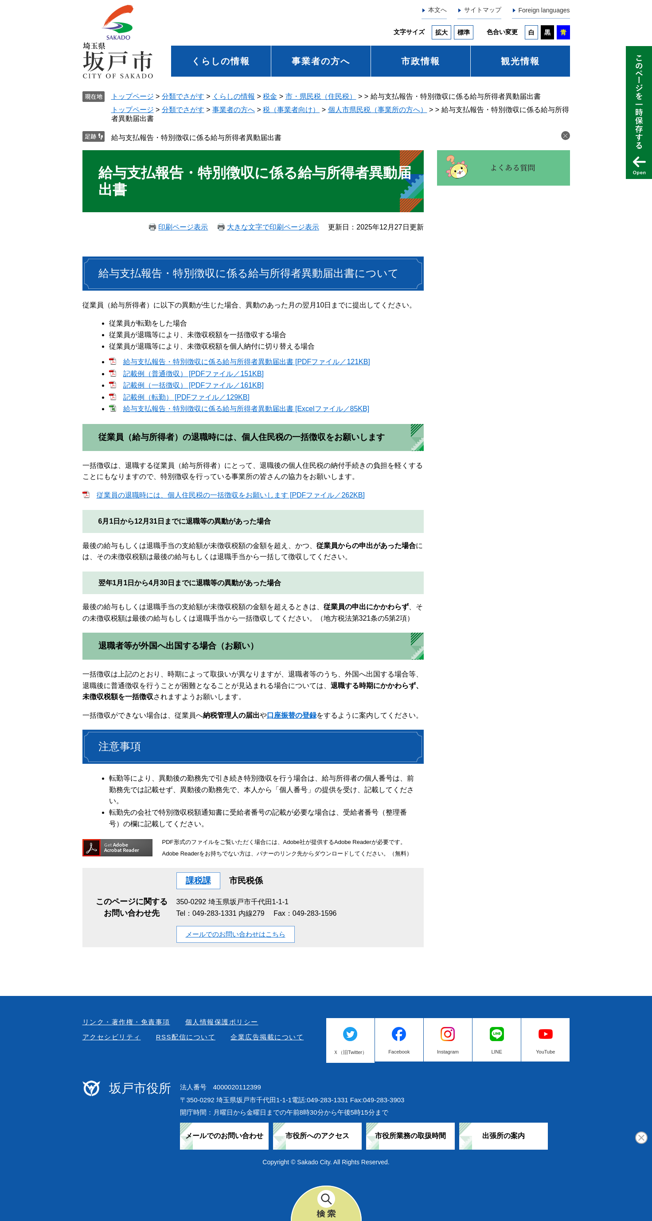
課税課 (198, 880)
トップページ (132, 96)
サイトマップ (482, 9)
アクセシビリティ (111, 1037)
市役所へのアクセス (317, 1135)
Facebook (399, 1051)
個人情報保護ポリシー (221, 1022)
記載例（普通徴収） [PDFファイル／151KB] (193, 373)
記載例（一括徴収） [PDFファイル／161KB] (193, 385)
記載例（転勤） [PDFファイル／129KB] (186, 397)
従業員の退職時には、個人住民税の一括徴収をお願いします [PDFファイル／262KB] (231, 495)
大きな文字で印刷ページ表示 (273, 227)
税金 (270, 96)
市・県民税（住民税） (320, 96)
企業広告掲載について (267, 1037)
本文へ (437, 9)
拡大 (441, 32)
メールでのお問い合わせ (224, 1135)
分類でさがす (183, 96)
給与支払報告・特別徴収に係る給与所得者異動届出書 (196, 137)
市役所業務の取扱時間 (410, 1135)
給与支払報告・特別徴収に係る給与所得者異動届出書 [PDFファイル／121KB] (246, 362)
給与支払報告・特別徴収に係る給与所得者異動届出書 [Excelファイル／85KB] (246, 408)
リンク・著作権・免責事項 (126, 1022)
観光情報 (520, 61)
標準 (463, 32)
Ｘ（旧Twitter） (350, 1052)
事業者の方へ (321, 61)
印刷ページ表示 (183, 227)
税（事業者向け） (291, 109)
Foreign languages (544, 10)
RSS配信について (185, 1037)
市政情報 (420, 61)
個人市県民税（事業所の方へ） (377, 109)
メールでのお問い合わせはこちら (235, 934)
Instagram (448, 1051)
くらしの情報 (220, 61)
